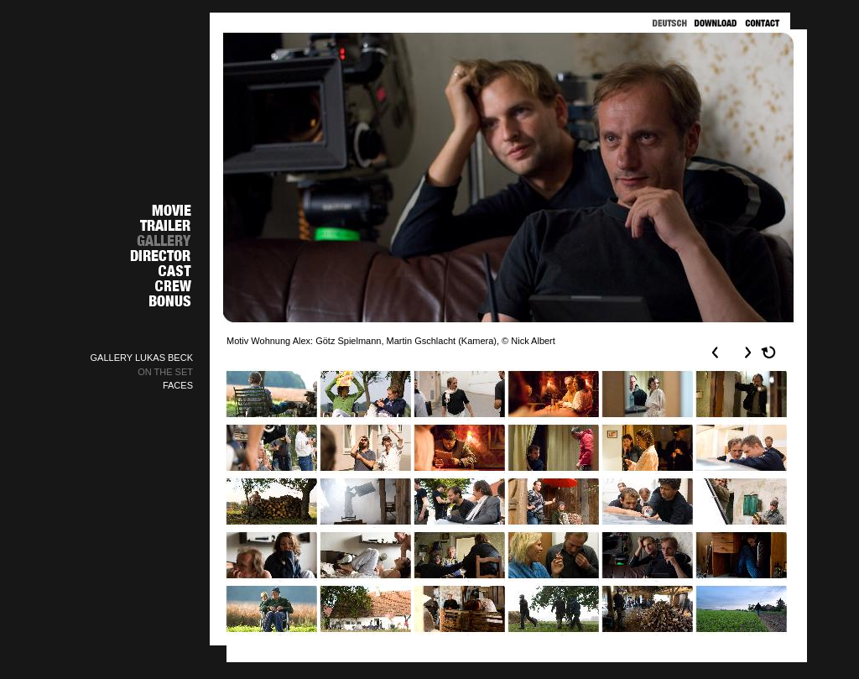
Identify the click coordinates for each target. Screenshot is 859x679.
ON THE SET (165, 372)
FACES (178, 385)
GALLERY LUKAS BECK (142, 358)
